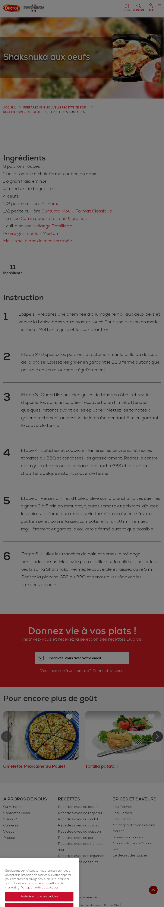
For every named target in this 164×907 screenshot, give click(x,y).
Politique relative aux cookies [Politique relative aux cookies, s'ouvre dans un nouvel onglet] (40, 900)
